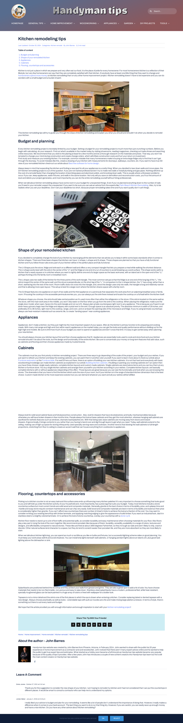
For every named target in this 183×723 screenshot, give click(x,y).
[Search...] (162, 11)
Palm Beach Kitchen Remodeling (133, 185)
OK (103, 718)
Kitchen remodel (56, 45)
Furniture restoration (27, 360)
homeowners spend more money (32, 75)
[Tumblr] (99, 624)
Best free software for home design (84, 163)
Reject (117, 718)
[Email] (109, 624)
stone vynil (125, 516)
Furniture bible (48, 360)
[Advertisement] (91, 396)
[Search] (151, 11)
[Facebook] (73, 624)
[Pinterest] (104, 624)
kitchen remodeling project (119, 607)
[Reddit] (83, 624)
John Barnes (70, 45)
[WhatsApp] (94, 624)
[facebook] (35, 662)
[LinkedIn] (89, 624)
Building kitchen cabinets (97, 363)
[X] (78, 624)
